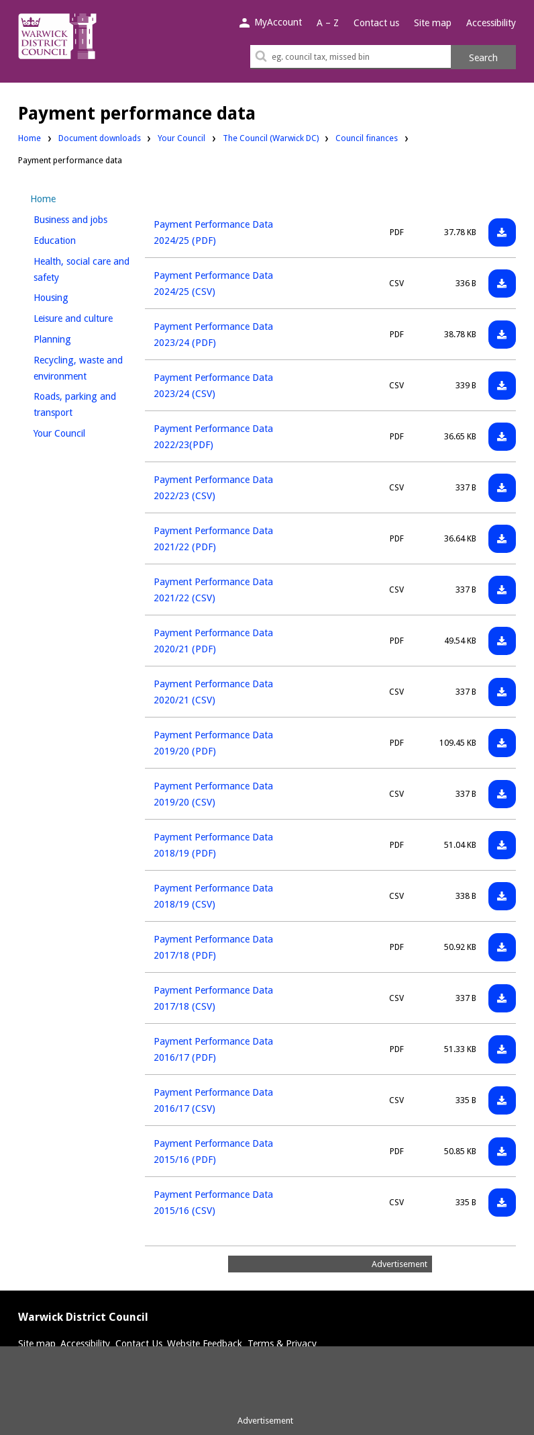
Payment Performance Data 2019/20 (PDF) (213, 743)
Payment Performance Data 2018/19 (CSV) (213, 896)
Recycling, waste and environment (82, 368)
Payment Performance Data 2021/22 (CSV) (213, 589)
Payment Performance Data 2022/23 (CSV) (213, 487)
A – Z (328, 22)
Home (29, 138)
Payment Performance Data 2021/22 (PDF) (213, 538)
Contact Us (138, 1343)
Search (483, 57)
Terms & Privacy (282, 1343)
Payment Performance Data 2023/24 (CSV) (213, 385)
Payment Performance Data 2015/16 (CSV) (213, 1202)
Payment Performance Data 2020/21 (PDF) (213, 640)
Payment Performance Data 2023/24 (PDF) (213, 334)
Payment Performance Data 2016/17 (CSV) (213, 1100)
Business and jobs (85, 218)
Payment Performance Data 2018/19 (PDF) (213, 845)
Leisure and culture (85, 317)
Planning (75, 338)
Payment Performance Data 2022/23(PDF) (213, 436)
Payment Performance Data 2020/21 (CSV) (213, 692)
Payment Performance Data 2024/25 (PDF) (213, 232)
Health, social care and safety (81, 269)
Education (77, 239)
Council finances (366, 137)
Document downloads (99, 138)
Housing (73, 296)
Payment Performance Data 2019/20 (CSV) (213, 794)
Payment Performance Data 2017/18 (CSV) (213, 998)
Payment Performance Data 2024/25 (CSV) (213, 283)
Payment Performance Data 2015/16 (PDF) (213, 1151)
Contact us (376, 22)
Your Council (181, 137)
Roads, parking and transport (75, 404)
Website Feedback (204, 1343)
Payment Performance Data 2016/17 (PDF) (213, 1049)
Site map (432, 22)
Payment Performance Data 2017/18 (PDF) (213, 947)
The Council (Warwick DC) (271, 137)
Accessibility (491, 22)
